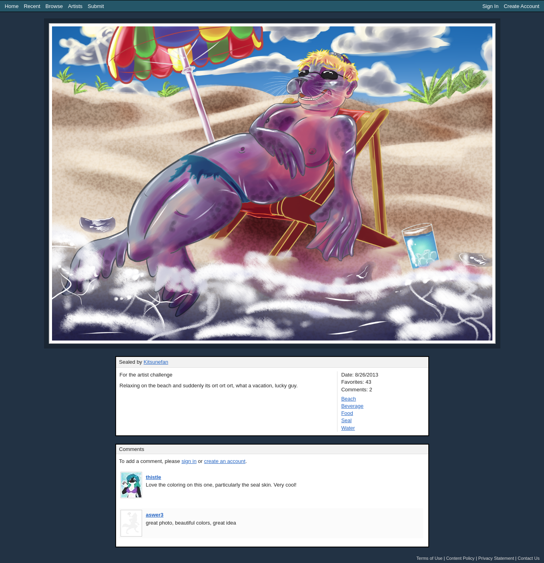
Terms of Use (429, 558)
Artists (75, 6)
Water (348, 428)
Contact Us (529, 558)
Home (12, 6)
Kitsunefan (156, 362)
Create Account (521, 6)
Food (347, 413)
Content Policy (460, 558)
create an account (224, 461)
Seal (346, 420)
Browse (54, 6)
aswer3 (154, 515)
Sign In (490, 6)
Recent (32, 6)
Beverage (352, 406)
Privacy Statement (496, 558)
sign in (189, 461)
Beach (348, 399)
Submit (96, 6)
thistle (153, 477)
